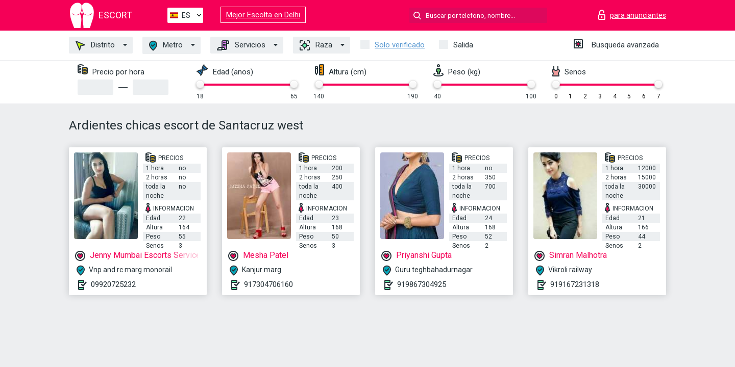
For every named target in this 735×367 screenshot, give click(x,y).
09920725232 (113, 284)
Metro (166, 45)
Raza (316, 45)
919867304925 (421, 284)
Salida (463, 44)
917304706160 (268, 284)
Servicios (241, 45)
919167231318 (574, 284)
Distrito (95, 45)
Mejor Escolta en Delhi (263, 14)
